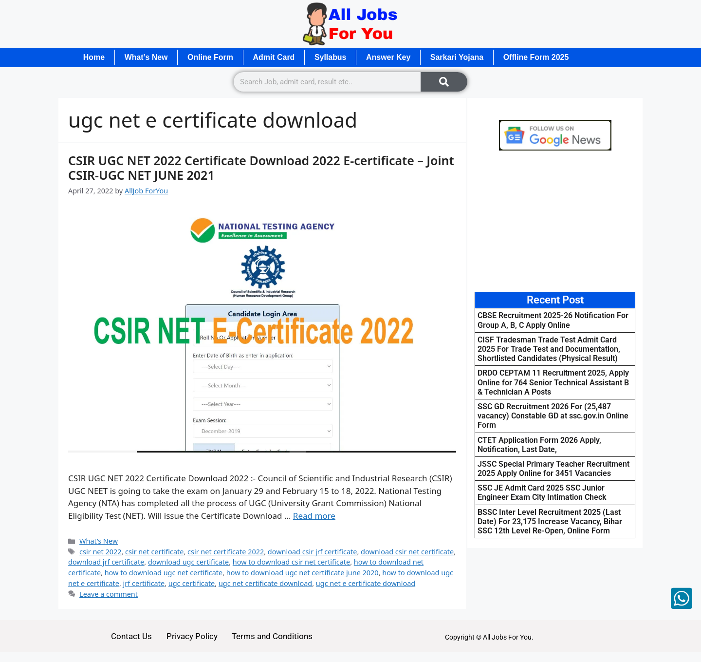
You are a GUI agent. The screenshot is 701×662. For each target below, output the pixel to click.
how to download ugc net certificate (164, 572)
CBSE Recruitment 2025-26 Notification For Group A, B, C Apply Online (553, 320)
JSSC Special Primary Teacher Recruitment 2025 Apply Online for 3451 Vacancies (553, 468)
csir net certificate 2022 (225, 551)
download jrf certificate (106, 562)
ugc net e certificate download (365, 583)
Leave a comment (108, 594)
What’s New (146, 57)
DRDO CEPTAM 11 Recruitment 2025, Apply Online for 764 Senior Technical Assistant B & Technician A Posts (553, 383)
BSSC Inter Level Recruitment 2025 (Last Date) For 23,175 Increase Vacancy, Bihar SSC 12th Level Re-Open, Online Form (550, 521)
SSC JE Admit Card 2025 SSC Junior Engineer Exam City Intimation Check (542, 492)
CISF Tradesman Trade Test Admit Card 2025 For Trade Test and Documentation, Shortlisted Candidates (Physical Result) (549, 349)
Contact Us (131, 636)
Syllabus (332, 57)
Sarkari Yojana (459, 57)
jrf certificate (144, 583)
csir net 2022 (100, 551)
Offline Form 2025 (539, 57)
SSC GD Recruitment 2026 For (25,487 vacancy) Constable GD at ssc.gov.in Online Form (553, 416)
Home (94, 57)
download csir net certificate (407, 551)
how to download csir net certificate (291, 562)
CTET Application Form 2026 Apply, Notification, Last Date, (539, 444)
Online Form (211, 57)
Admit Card (275, 57)
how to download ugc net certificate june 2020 (302, 572)
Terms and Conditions (272, 636)
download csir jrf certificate (312, 551)
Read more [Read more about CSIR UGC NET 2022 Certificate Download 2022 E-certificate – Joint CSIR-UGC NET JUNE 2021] (314, 515)
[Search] (444, 82)
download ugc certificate (188, 562)
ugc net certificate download (265, 583)
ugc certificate (191, 583)
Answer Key (390, 57)
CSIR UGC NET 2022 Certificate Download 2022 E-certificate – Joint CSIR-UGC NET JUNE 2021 (261, 167)
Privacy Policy (192, 636)
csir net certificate (154, 551)
